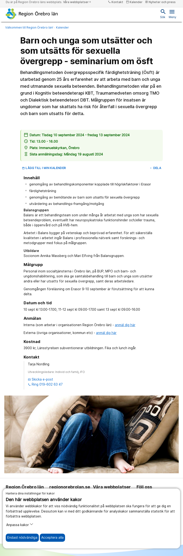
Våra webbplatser (77, 2)
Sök (163, 13)
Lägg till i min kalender (44, 168)
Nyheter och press (160, 2)
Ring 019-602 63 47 (45, 384)
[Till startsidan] (32, 13)
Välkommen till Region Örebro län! (29, 27)
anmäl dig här (125, 325)
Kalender (62, 27)
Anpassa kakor (19, 524)
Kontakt (115, 2)
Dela (155, 168)
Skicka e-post (40, 379)
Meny (172, 13)
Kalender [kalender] (134, 2)
